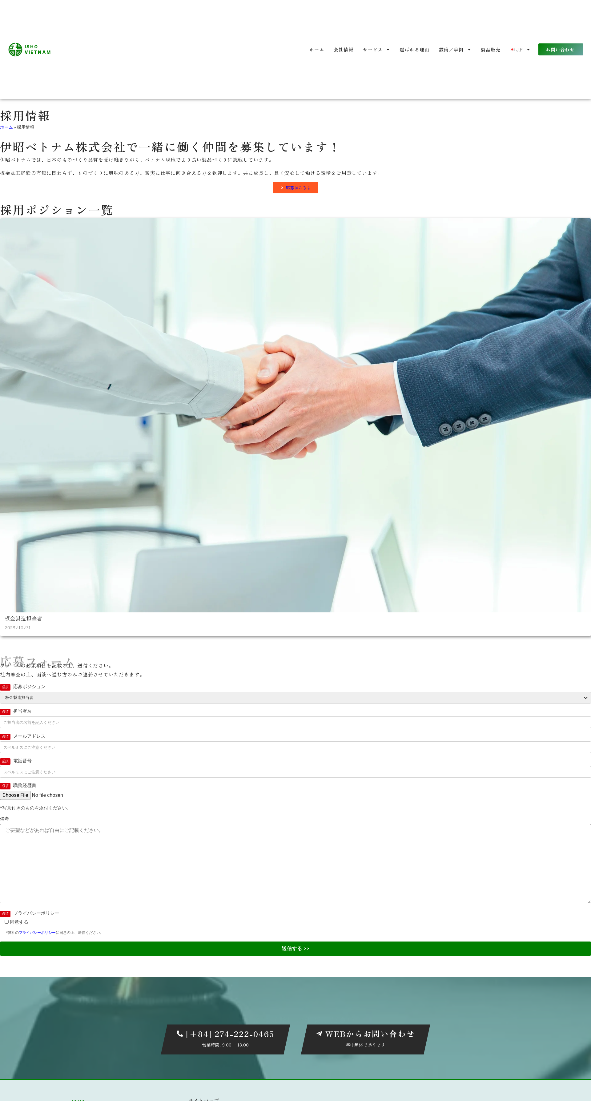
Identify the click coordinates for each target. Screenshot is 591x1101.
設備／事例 (455, 49)
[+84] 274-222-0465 (230, 1034)
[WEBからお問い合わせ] (319, 1034)
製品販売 (491, 49)
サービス (377, 49)
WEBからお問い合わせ (370, 1034)
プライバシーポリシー (37, 933)
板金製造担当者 (25, 619)
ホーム (316, 49)
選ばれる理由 (414, 49)
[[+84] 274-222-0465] (180, 1034)
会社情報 (344, 49)
